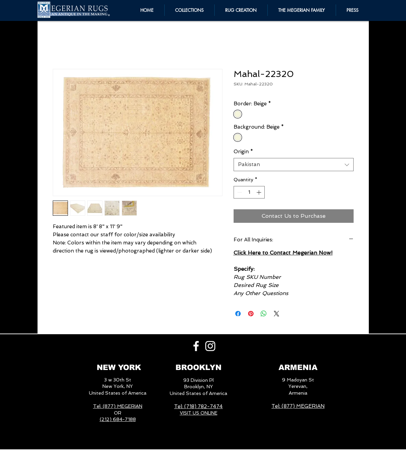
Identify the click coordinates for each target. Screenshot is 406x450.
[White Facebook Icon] (196, 346)
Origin (243, 152)
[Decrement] (239, 192)
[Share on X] (276, 314)
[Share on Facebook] (238, 314)
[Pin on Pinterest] (251, 314)
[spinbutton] (249, 192)
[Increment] (259, 192)
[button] (302, 10)
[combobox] (294, 164)
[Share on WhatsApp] (264, 314)
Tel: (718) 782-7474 (198, 406)
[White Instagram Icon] (210, 346)
